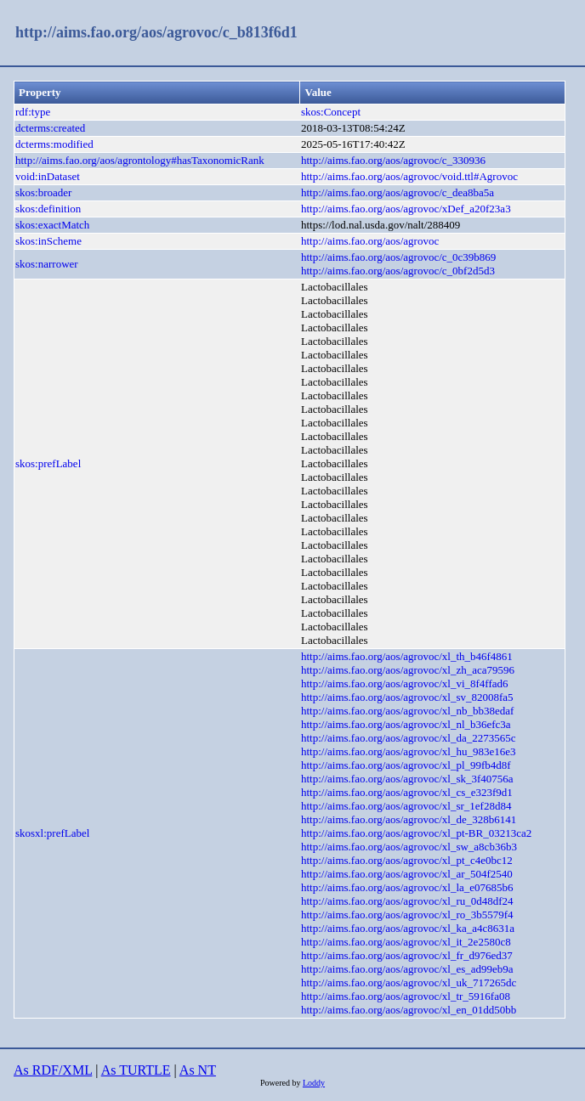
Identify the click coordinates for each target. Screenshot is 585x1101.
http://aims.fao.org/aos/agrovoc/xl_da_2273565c (408, 737)
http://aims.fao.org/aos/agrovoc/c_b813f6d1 (156, 32)
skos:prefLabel (48, 463)
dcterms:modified (54, 144)
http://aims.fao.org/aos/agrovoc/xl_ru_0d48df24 (407, 901)
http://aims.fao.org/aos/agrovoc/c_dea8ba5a (397, 192)
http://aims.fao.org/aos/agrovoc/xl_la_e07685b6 (407, 887)
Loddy (314, 1082)
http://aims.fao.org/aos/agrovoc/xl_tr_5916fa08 (405, 996)
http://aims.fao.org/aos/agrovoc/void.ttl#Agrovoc (409, 176)
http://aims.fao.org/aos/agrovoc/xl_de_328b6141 (408, 819)
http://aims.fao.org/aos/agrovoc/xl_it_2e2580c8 (406, 941)
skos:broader (43, 192)
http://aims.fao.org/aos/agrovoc (370, 240)
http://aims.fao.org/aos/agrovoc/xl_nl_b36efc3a (406, 724)
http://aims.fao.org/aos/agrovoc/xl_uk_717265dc (408, 982)
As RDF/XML (53, 1070)
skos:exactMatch (52, 224)
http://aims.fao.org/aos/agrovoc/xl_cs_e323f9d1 (407, 792)
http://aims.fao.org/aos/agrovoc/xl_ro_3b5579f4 (407, 914)
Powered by (281, 1082)
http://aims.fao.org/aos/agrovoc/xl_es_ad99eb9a (407, 969)
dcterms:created (50, 127)
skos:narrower (46, 263)
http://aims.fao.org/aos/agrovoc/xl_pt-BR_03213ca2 (416, 833)
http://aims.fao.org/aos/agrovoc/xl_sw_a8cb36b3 (409, 846)
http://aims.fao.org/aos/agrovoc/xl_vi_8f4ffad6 (404, 683)
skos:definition (48, 208)
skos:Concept (331, 111)
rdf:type (32, 111)
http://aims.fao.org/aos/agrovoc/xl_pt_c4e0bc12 (407, 860)
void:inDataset (47, 176)
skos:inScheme (48, 240)
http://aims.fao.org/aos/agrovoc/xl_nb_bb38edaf (407, 710)
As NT (197, 1070)
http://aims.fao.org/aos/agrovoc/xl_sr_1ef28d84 (406, 805)
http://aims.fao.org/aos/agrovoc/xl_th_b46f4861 (407, 656)
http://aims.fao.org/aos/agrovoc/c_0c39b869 (398, 257)
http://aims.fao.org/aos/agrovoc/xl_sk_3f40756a (407, 778)
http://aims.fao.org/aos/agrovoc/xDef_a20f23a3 (406, 208)
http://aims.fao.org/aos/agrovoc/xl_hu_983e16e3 (408, 751)
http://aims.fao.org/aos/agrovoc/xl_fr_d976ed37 (407, 955)
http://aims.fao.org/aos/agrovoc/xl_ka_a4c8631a (407, 928)
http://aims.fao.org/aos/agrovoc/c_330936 (393, 160)
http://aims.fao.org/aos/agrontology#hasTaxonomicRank (139, 160)
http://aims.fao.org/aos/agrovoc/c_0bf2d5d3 (398, 270)
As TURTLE (136, 1070)
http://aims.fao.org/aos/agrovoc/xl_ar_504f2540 (407, 873)
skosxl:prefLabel (52, 833)
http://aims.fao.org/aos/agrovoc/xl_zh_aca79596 (407, 669)
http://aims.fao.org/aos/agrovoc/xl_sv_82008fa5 (407, 697)
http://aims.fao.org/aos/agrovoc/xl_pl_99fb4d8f (406, 765)
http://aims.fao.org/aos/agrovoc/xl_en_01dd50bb (408, 1009)
